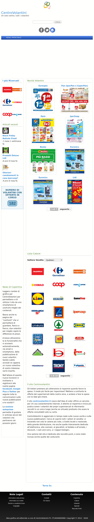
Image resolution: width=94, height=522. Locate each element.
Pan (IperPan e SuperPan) (74, 86)
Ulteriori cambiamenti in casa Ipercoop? (10, 175)
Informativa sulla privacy (16, 498)
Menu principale (13, 37)
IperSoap (74, 116)
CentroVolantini (14, 13)
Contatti (46, 498)
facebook (7, 389)
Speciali (76, 506)
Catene (76, 501)
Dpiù (43, 116)
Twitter (13, 392)
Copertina (77, 498)
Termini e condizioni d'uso (16, 503)
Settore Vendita (35, 260)
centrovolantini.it (42, 401)
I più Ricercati (11, 80)
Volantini (76, 503)
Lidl (74, 177)
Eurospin (43, 86)
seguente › (65, 209)
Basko (43, 147)
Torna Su (46, 486)
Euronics (74, 147)
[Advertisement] (47, 58)
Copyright (16, 506)
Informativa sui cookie (16, 501)
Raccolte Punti (76, 508)
